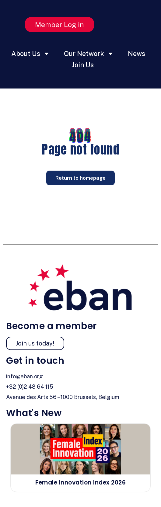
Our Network (89, 53)
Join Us (83, 65)
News (136, 53)
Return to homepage (80, 178)
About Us (30, 53)
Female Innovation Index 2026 (80, 482)
